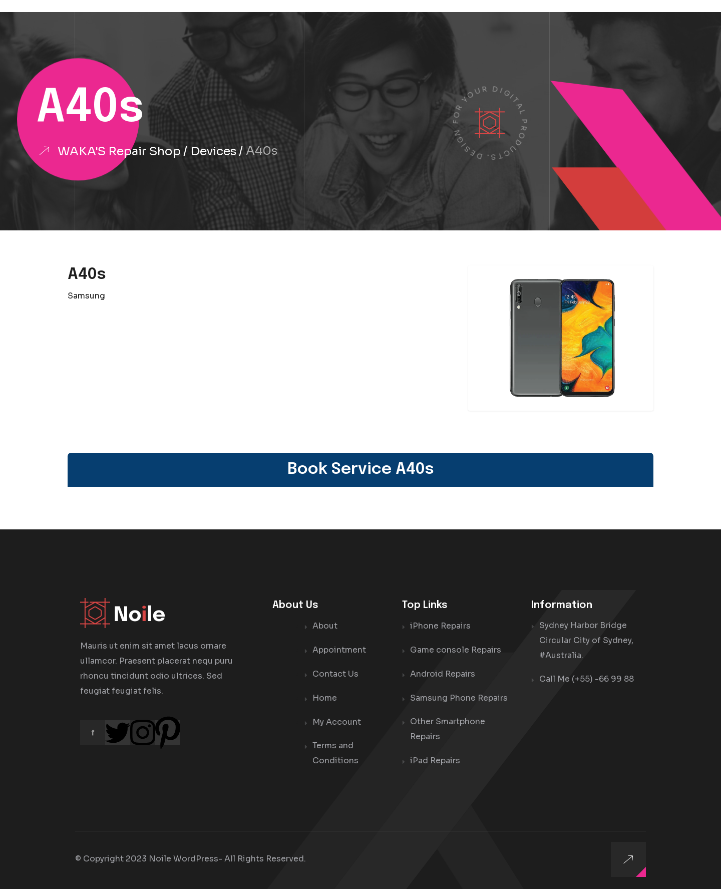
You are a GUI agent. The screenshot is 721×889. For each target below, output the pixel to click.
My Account (336, 719)
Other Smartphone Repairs (447, 727)
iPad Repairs (435, 758)
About (324, 625)
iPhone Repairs (440, 625)
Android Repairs (442, 672)
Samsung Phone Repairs (459, 696)
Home (324, 696)
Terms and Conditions (335, 750)
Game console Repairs (455, 649)
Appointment (339, 649)
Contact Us (335, 672)
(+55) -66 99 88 (603, 679)
